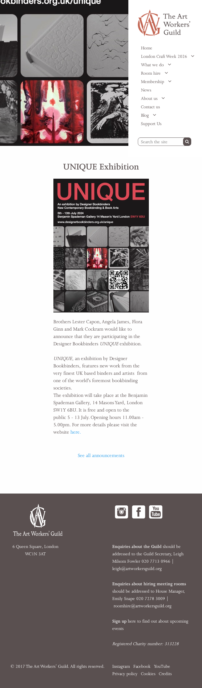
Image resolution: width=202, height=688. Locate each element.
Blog (145, 115)
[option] (64, 73)
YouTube (162, 666)
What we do (153, 65)
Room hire (151, 73)
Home (146, 48)
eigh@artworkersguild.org (137, 568)
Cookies (148, 673)
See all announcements (101, 455)
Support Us (151, 123)
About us (150, 98)
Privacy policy (125, 673)
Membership (153, 81)
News (146, 90)
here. (75, 432)
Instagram (121, 666)
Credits (165, 673)
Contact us (150, 107)
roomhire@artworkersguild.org (142, 606)
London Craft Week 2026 (164, 56)
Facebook (141, 666)
